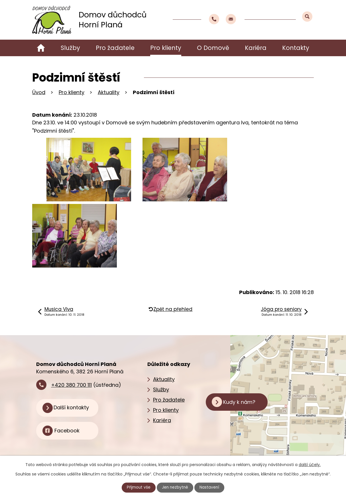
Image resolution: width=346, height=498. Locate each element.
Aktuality (108, 92)
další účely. (310, 464)
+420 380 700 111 (71, 384)
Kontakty (295, 48)
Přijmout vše (138, 487)
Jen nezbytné (175, 487)
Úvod (41, 48)
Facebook (68, 431)
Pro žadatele (115, 48)
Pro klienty (165, 48)
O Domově (213, 48)
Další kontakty (73, 408)
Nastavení (210, 487)
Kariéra (255, 48)
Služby (70, 48)
